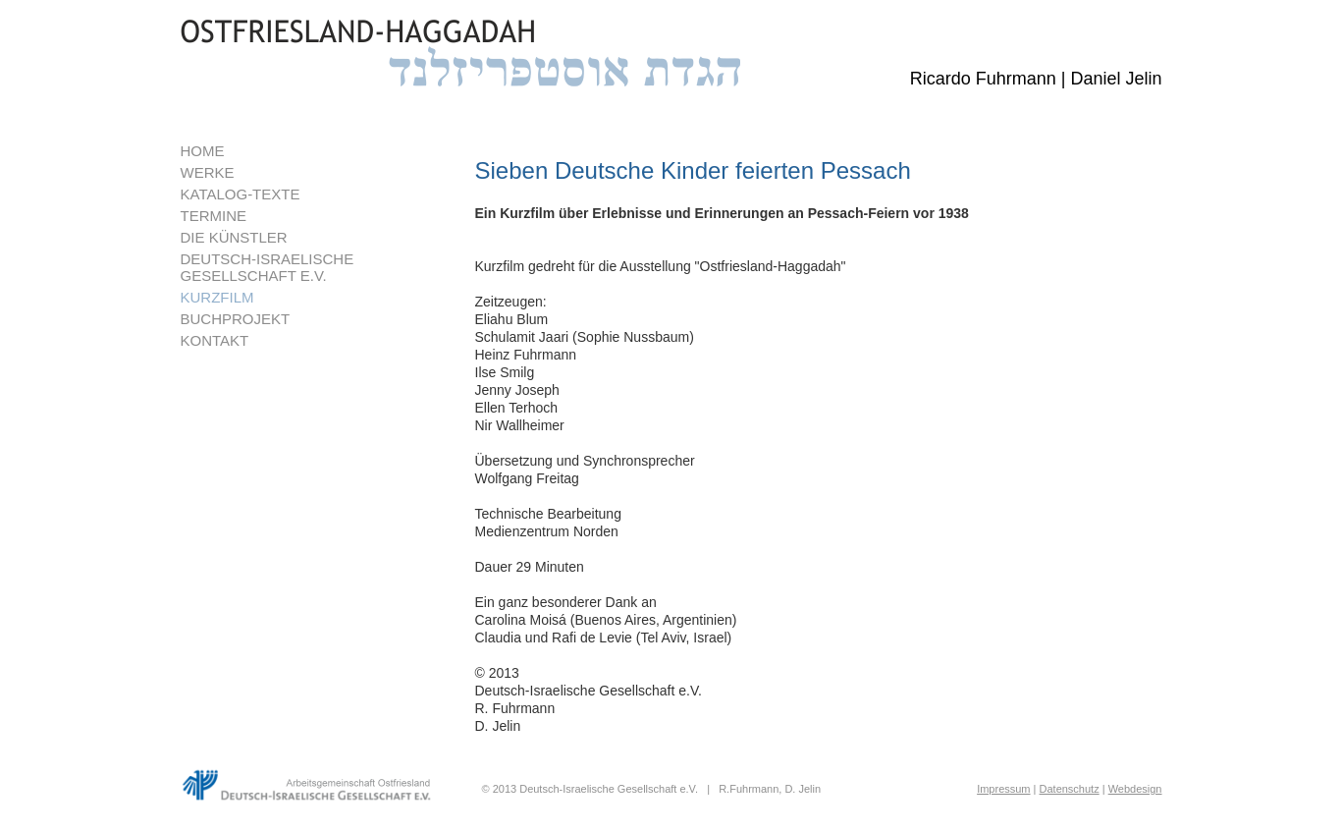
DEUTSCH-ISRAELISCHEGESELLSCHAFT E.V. (267, 267)
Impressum (1003, 789)
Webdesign (1135, 789)
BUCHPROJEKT (236, 318)
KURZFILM (217, 297)
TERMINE (214, 215)
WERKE (208, 172)
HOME (203, 150)
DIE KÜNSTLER (234, 237)
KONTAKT (215, 340)
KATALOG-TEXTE (240, 194)
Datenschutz (1070, 789)
